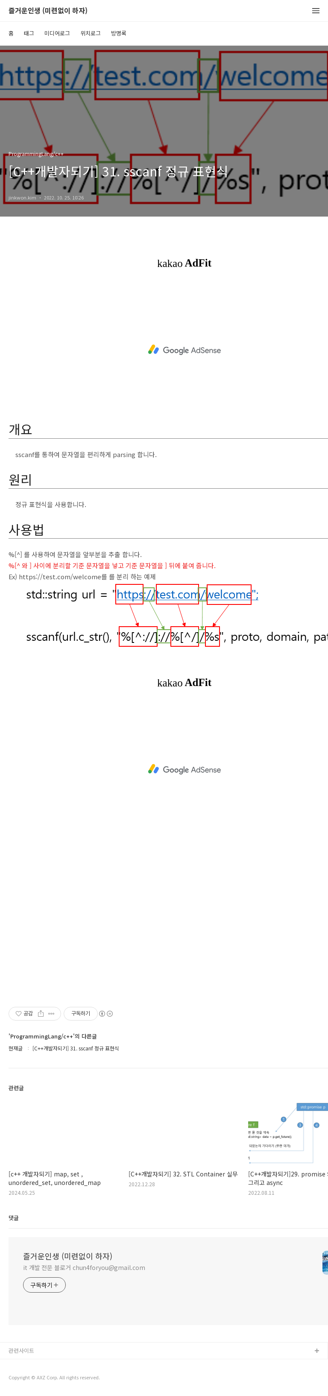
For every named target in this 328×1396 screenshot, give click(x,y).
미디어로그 (57, 33)
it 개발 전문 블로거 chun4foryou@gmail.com (84, 1267)
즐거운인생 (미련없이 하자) (48, 10)
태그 (29, 33)
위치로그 (90, 33)
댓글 (14, 1218)
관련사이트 (21, 1350)
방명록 (118, 33)
